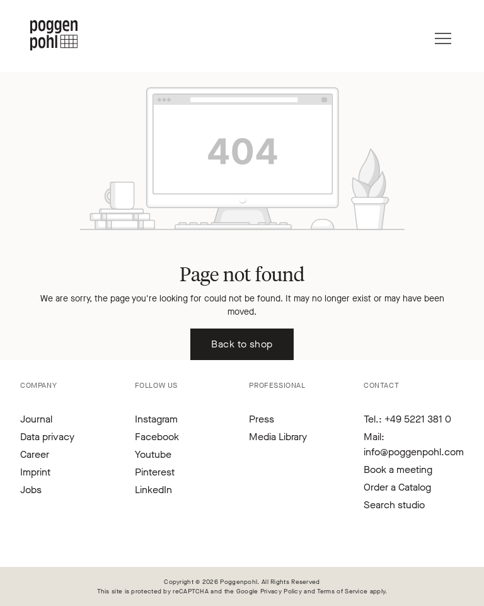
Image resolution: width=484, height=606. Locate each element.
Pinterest (155, 472)
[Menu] (443, 35)
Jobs (31, 489)
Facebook (157, 436)
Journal (36, 419)
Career (34, 454)
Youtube (153, 454)
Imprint (35, 472)
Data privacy (47, 436)
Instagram (156, 419)
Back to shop (242, 344)
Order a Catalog (397, 487)
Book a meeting (398, 469)
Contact (381, 385)
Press (261, 419)
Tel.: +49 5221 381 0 (407, 419)
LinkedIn (153, 489)
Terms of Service (342, 591)
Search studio (394, 504)
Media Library (278, 436)
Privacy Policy (281, 591)
